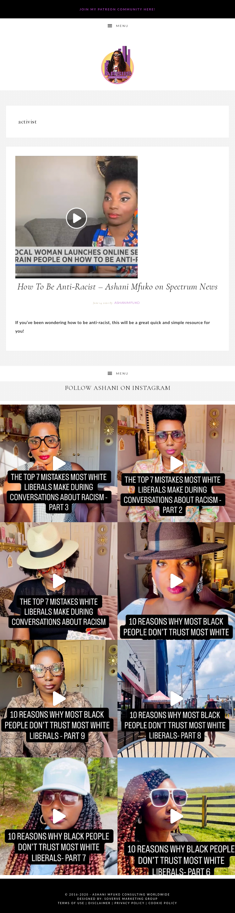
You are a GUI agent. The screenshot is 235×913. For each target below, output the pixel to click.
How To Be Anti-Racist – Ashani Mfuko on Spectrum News (117, 286)
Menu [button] (122, 26)
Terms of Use (71, 903)
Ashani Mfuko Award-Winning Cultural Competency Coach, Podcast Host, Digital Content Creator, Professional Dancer (117, 65)
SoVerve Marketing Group (131, 898)
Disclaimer (99, 903)
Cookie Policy (162, 903)
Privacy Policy (129, 903)
